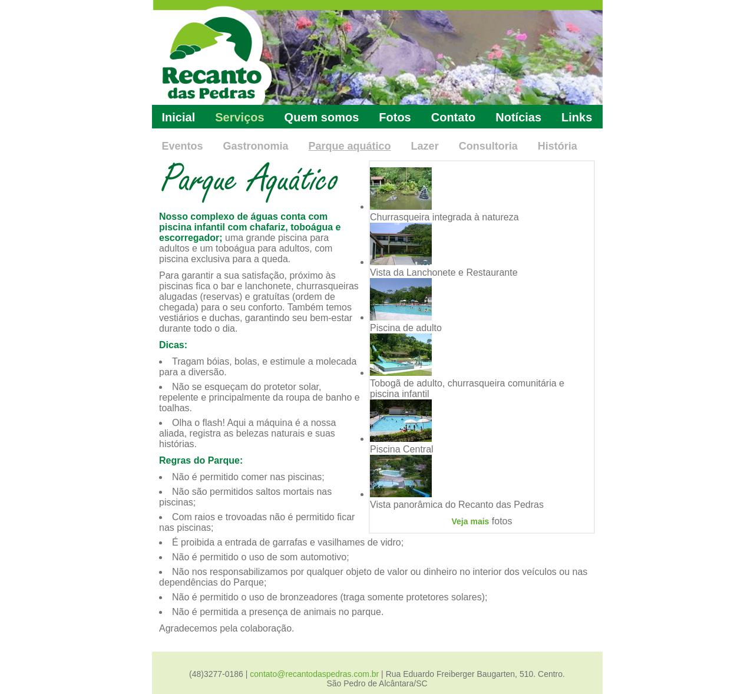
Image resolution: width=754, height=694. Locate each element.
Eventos (182, 146)
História (557, 146)
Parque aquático (350, 146)
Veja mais (471, 521)
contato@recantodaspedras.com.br (314, 674)
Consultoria (488, 146)
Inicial (179, 117)
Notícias (518, 117)
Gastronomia (256, 146)
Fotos (395, 117)
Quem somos (322, 117)
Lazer (425, 146)
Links (576, 117)
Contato (453, 117)
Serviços (239, 117)
